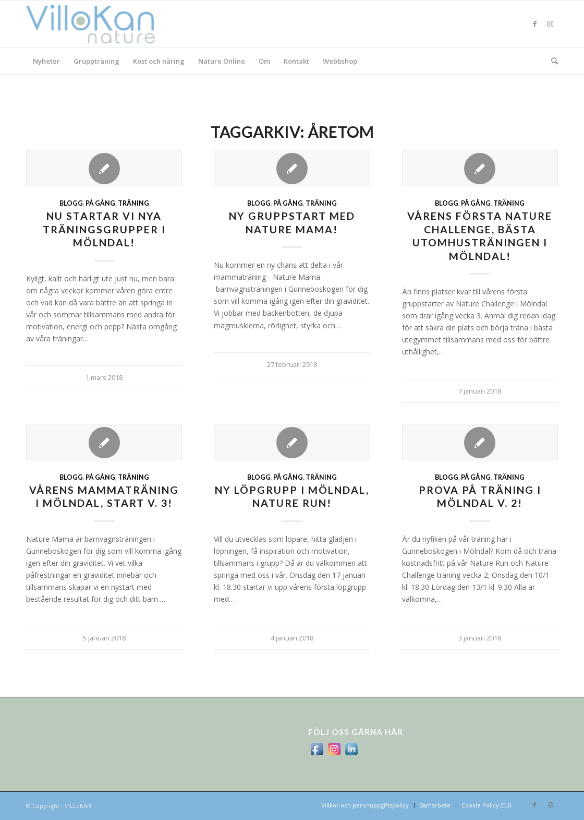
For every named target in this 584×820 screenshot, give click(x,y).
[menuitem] (46, 61)
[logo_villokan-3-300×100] (96, 24)
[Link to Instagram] (550, 24)
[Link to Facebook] (534, 24)
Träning (133, 203)
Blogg (71, 203)
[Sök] (551, 61)
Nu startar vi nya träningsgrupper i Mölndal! (104, 229)
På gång (100, 203)
